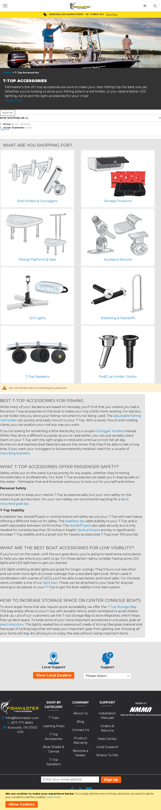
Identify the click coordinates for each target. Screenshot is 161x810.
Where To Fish (107, 755)
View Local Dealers (53, 675)
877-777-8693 (22, 723)
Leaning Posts (53, 726)
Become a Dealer (80, 753)
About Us (80, 713)
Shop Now (112, 14)
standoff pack (80, 525)
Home (8, 72)
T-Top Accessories (53, 737)
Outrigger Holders (109, 431)
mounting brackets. (15, 453)
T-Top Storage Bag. (122, 607)
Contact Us (80, 730)
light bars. (50, 583)
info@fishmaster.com (22, 718)
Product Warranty (80, 740)
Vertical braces (88, 530)
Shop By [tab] (7, 112)
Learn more (53, 797)
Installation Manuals (107, 715)
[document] (81, 800)
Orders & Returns (107, 728)
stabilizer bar (75, 521)
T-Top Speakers (53, 762)
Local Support (107, 747)
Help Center (107, 739)
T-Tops (54, 718)
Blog (80, 721)
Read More (13, 100)
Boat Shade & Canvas (53, 749)
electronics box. (12, 624)
